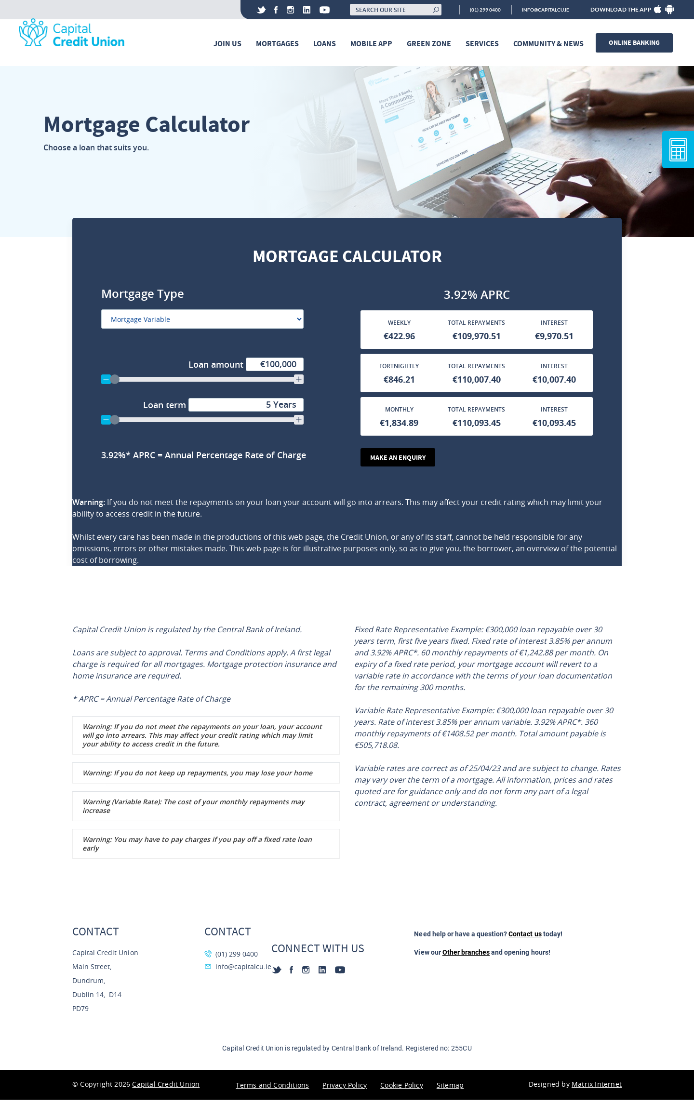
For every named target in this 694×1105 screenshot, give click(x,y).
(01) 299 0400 (472, 9)
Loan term (223, 408)
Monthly (399, 414)
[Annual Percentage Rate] (220, 458)
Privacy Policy (344, 1090)
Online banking (636, 43)
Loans (327, 44)
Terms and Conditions (272, 1090)
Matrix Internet (597, 1089)
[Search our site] (379, 9)
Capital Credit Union (166, 1089)
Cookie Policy (401, 1090)
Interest (554, 327)
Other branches (466, 957)
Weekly (399, 327)
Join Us (230, 44)
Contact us (524, 939)
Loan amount (246, 368)
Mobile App (374, 44)
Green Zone (431, 44)
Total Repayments (476, 327)
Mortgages (279, 44)
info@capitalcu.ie (540, 9)
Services (484, 44)
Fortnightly (399, 370)
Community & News (551, 44)
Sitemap (450, 1090)
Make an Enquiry (399, 461)
